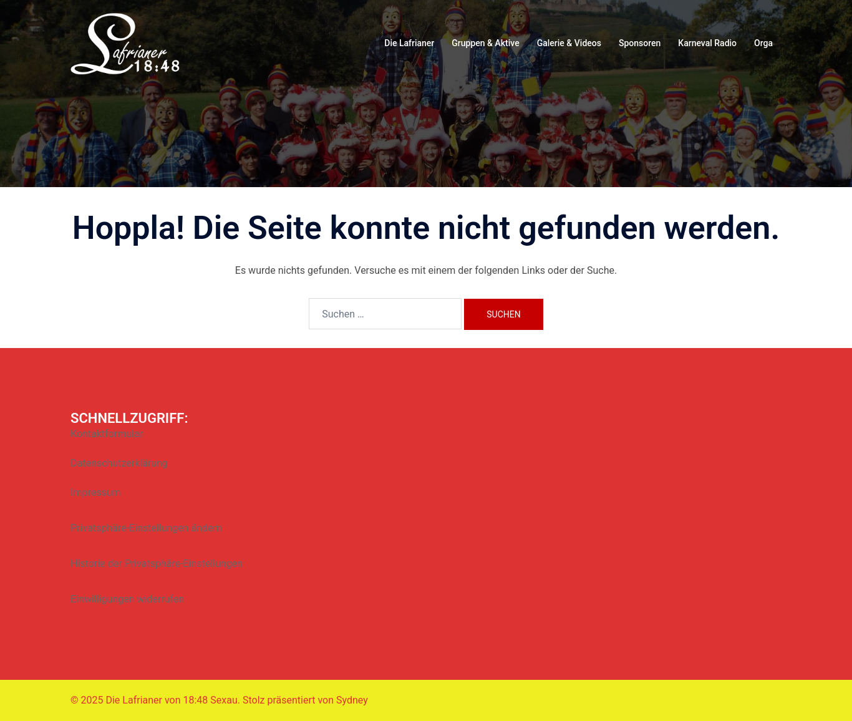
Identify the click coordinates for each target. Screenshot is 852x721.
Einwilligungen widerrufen (127, 599)
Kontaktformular (106, 434)
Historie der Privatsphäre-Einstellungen (156, 563)
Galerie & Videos (569, 43)
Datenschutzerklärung (119, 463)
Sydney (352, 700)
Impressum (95, 492)
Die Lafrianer (409, 43)
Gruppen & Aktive (485, 43)
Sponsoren (640, 43)
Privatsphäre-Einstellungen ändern (146, 528)
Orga (763, 43)
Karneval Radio (707, 43)
